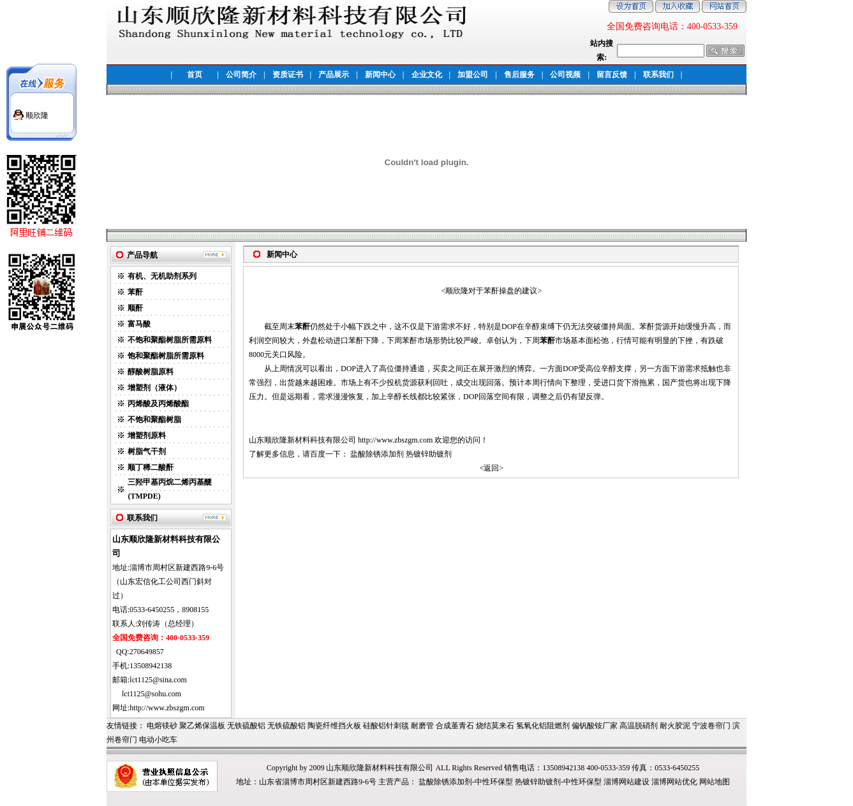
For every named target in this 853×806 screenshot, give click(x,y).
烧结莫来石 (495, 725)
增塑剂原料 (147, 435)
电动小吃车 (158, 739)
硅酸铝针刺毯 (386, 725)
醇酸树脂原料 (151, 371)
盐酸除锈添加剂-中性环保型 (466, 781)
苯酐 (135, 292)
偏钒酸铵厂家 (595, 725)
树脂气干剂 (147, 451)
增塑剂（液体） (154, 387)
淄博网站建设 (626, 781)
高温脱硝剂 (638, 725)
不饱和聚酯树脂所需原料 (170, 339)
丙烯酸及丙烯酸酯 (158, 403)
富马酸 (139, 323)
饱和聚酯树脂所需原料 (166, 355)
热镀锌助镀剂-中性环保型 (558, 781)
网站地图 (714, 781)
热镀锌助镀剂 (429, 454)
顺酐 (135, 308)
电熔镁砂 (162, 725)
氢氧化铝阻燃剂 (543, 725)
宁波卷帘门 (711, 725)
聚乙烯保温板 (202, 725)
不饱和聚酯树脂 (154, 419)
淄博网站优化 (674, 781)
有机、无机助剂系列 (162, 276)
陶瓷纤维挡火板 (334, 725)
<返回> (492, 468)
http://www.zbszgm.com (395, 440)
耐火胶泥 (675, 725)
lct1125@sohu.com (151, 693)
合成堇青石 (455, 725)
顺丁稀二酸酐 (151, 467)
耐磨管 (422, 725)
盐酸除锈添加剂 (377, 454)
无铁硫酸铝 (246, 725)
